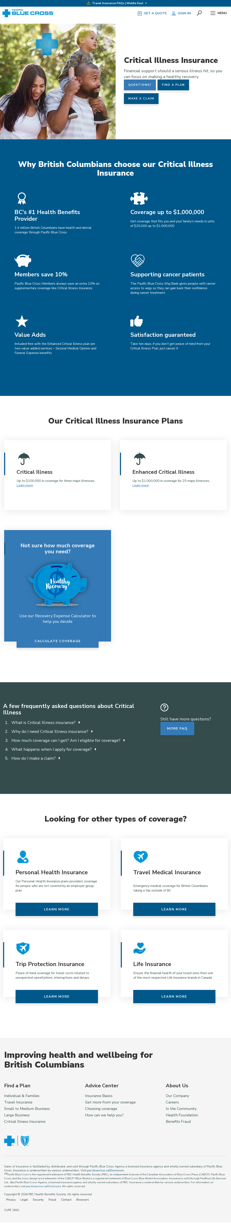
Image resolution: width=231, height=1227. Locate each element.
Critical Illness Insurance (24, 1121)
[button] (199, 13)
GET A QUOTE (152, 13)
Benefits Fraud (178, 1121)
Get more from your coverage (110, 1102)
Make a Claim (141, 98)
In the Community (181, 1108)
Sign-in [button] (181, 13)
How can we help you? (104, 1115)
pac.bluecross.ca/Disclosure (105, 1170)
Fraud (52, 1200)
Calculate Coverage (58, 641)
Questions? (140, 85)
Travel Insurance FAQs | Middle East (114, 3)
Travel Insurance (18, 1102)
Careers (172, 1102)
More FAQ (177, 728)
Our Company (177, 1095)
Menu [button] (218, 13)
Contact (66, 1200)
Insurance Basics (98, 1095)
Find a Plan (173, 85)
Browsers (82, 1200)
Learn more (25, 485)
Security (38, 1200)
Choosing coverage (101, 1108)
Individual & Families (21, 1095)
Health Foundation (182, 1115)
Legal (24, 1200)
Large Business (17, 1115)
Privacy (11, 1200)
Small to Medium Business (27, 1108)
